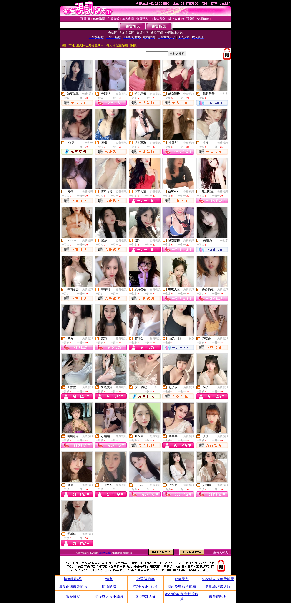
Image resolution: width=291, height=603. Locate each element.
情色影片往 (73, 579)
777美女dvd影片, (145, 586)
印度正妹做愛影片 (73, 586)
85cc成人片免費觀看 (218, 579)
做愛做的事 (145, 579)
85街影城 (109, 586)
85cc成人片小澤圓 (109, 596)
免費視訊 (87, 93)
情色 (109, 579)
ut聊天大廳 (105, 552)
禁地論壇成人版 (218, 586)
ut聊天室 (181, 579)
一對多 (224, 93)
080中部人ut (145, 596)
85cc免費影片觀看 (181, 586)
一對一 (89, 142)
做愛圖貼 (73, 596)
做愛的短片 (218, 596)
